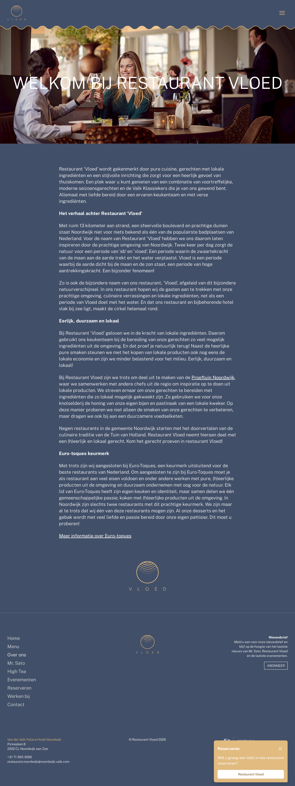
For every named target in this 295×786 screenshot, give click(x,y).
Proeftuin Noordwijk (213, 377)
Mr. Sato (16, 663)
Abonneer (276, 665)
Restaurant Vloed (251, 774)
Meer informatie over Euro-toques (95, 536)
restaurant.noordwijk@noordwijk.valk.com (38, 761)
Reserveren (19, 688)
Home (13, 638)
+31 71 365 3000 (19, 757)
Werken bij (18, 696)
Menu (13, 646)
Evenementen (21, 679)
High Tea (16, 671)
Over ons (16, 655)
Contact (15, 704)
